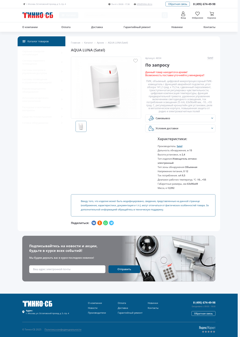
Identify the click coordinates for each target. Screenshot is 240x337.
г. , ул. (47, 312)
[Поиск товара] (165, 15)
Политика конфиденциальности (63, 329)
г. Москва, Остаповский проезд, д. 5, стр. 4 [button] (44, 4)
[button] (178, 4)
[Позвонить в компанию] (204, 4)
